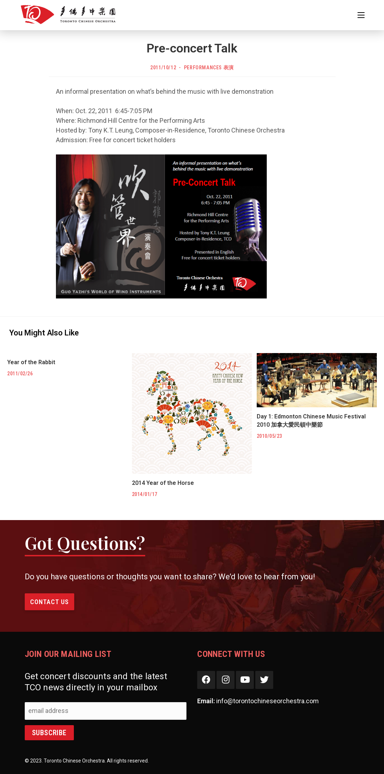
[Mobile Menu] (361, 14)
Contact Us (49, 602)
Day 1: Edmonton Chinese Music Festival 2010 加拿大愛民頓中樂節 (311, 420)
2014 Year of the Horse (163, 482)
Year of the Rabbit (31, 362)
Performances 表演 (209, 67)
